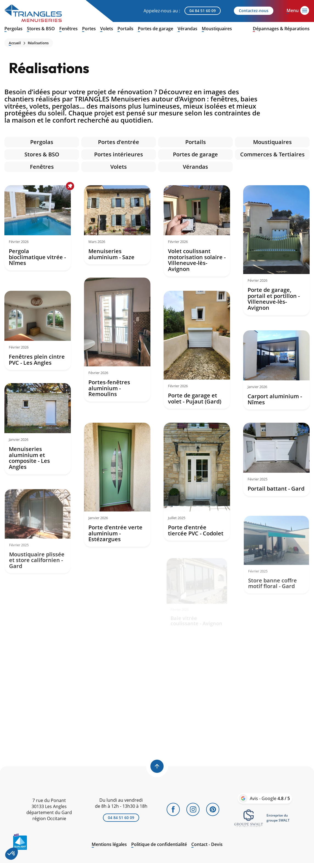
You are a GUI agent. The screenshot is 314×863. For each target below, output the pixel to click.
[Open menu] (293, 10)
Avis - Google (270, 798)
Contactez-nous (253, 10)
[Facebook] (173, 809)
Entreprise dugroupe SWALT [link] (278, 818)
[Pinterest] (212, 809)
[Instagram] (193, 809)
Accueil (15, 43)
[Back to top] (157, 766)
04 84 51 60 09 (202, 10)
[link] (248, 818)
